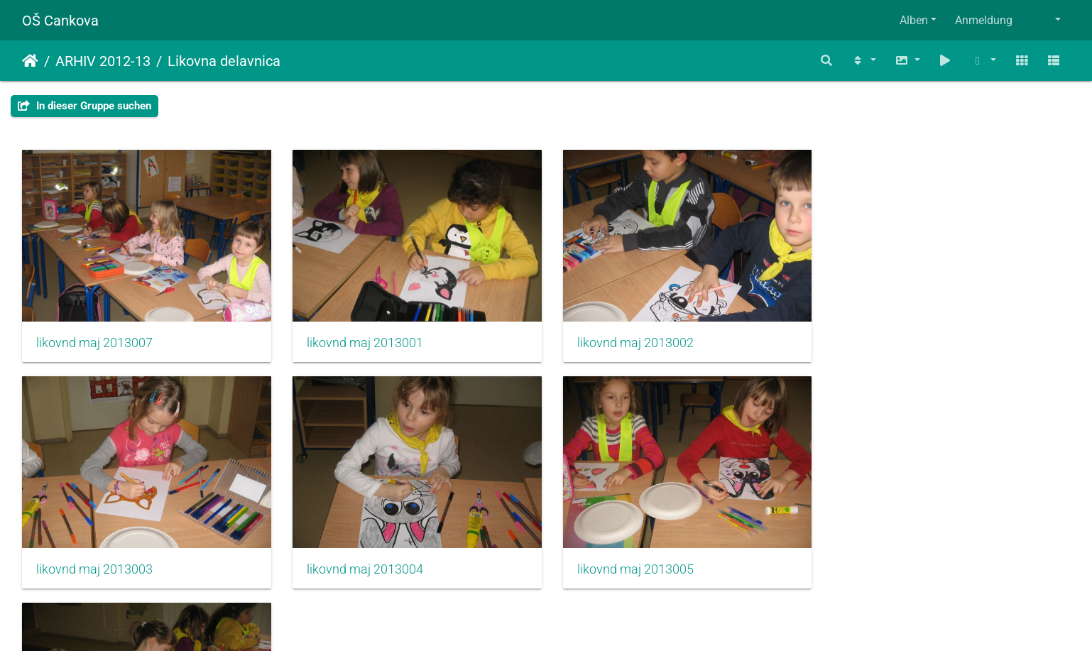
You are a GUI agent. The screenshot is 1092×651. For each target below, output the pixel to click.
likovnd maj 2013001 (362, 341)
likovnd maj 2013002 (629, 341)
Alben (914, 20)
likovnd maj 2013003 (897, 341)
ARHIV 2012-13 (103, 61)
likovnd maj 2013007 (94, 341)
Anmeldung (983, 20)
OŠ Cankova (60, 20)
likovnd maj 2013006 (629, 565)
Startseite (30, 61)
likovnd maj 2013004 (94, 565)
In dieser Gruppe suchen (84, 105)
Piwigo (576, 621)
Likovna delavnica (224, 61)
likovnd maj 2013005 (362, 565)
